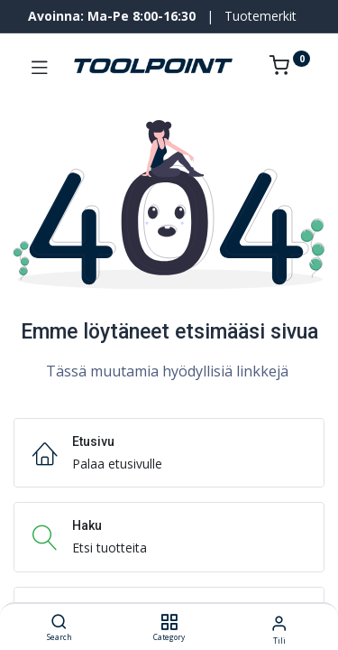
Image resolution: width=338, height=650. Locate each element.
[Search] (59, 622)
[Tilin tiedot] (279, 622)
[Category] (169, 622)
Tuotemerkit (260, 15)
